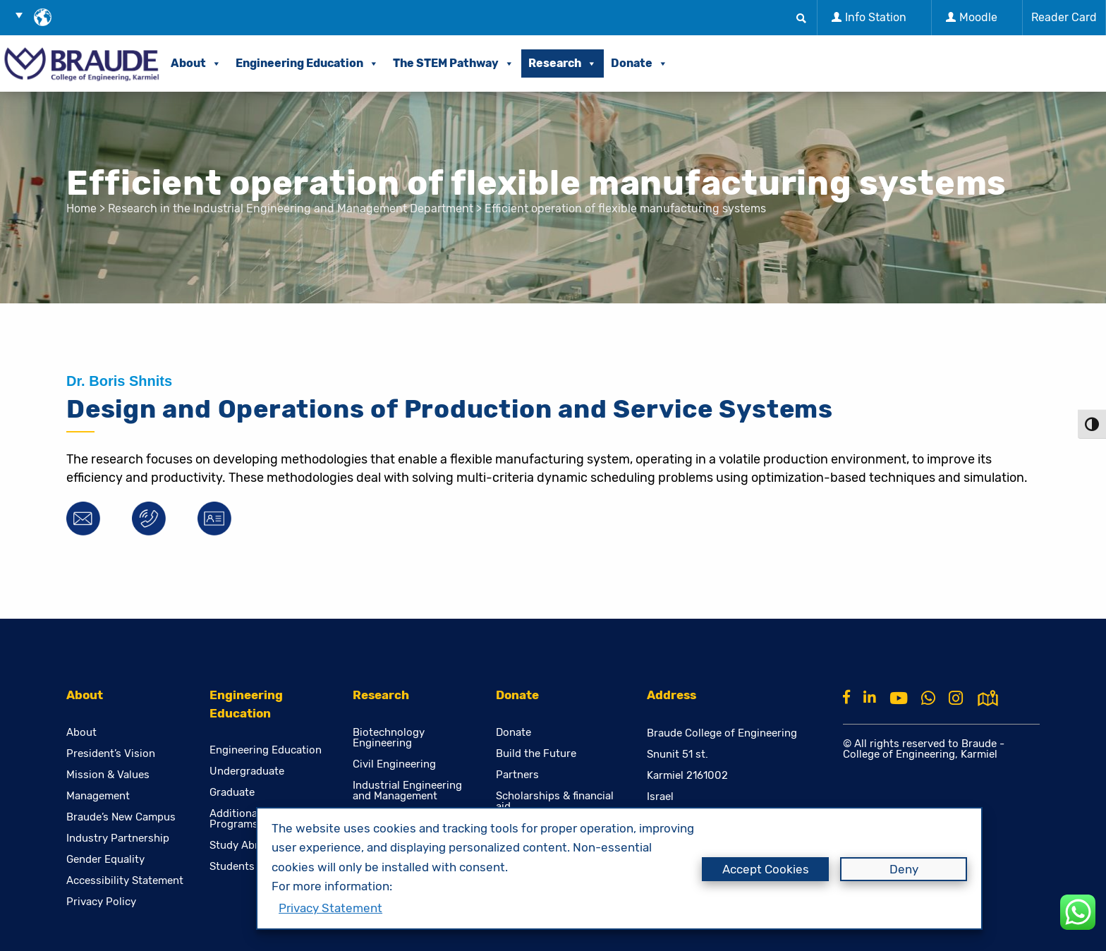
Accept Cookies (765, 869)
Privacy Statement (330, 908)
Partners (517, 775)
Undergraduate (246, 771)
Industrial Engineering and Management (407, 790)
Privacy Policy (101, 902)
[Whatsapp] (928, 698)
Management (98, 796)
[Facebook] (846, 697)
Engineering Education (307, 63)
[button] (24, 14)
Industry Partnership (117, 838)
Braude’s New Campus (121, 817)
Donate (639, 63)
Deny (903, 869)
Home (81, 208)
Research (562, 63)
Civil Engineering (394, 764)
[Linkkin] (869, 697)
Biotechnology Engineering (389, 738)
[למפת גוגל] (987, 697)
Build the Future (536, 754)
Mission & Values (108, 775)
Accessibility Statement (124, 881)
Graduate (232, 792)
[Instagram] (956, 698)
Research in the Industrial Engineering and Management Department (290, 208)
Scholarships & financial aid (555, 801)
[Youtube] (898, 698)
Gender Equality (105, 859)
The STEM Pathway (453, 63)
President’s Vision (110, 754)
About (196, 63)
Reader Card (1064, 17)
